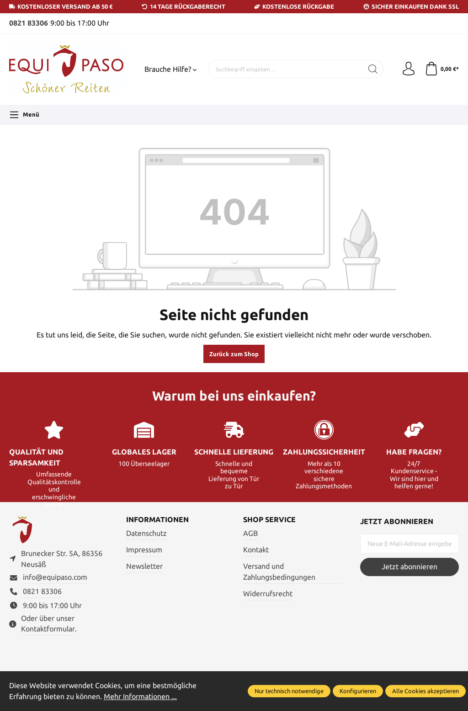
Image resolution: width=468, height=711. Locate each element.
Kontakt (256, 550)
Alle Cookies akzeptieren (425, 691)
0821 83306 (28, 23)
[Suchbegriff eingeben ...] (285, 69)
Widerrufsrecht (267, 594)
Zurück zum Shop (234, 354)
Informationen (157, 520)
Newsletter (144, 566)
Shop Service (269, 520)
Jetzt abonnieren (409, 567)
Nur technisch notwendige (289, 691)
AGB (250, 533)
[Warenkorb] (442, 69)
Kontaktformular (48, 629)
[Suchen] (373, 69)
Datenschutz (146, 533)
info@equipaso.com (55, 577)
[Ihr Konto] (408, 69)
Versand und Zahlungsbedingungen (279, 572)
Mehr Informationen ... (140, 696)
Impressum (144, 550)
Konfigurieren (358, 691)
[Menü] (24, 115)
